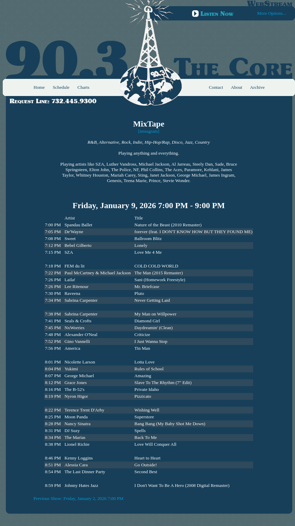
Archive (257, 87)
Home (39, 87)
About (236, 87)
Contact (216, 87)
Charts (84, 87)
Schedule (61, 87)
